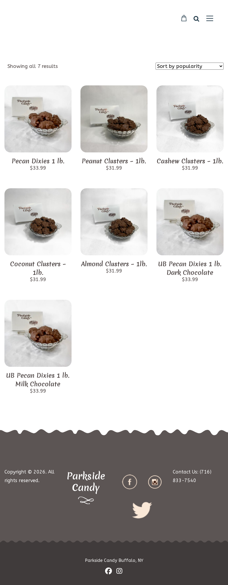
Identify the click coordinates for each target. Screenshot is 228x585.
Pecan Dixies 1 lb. (38, 161)
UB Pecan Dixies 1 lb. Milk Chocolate (37, 379)
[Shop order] (190, 66)
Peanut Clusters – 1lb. (114, 161)
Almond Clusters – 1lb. (114, 264)
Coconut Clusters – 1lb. (38, 268)
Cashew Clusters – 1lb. (190, 161)
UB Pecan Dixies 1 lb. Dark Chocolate (189, 268)
